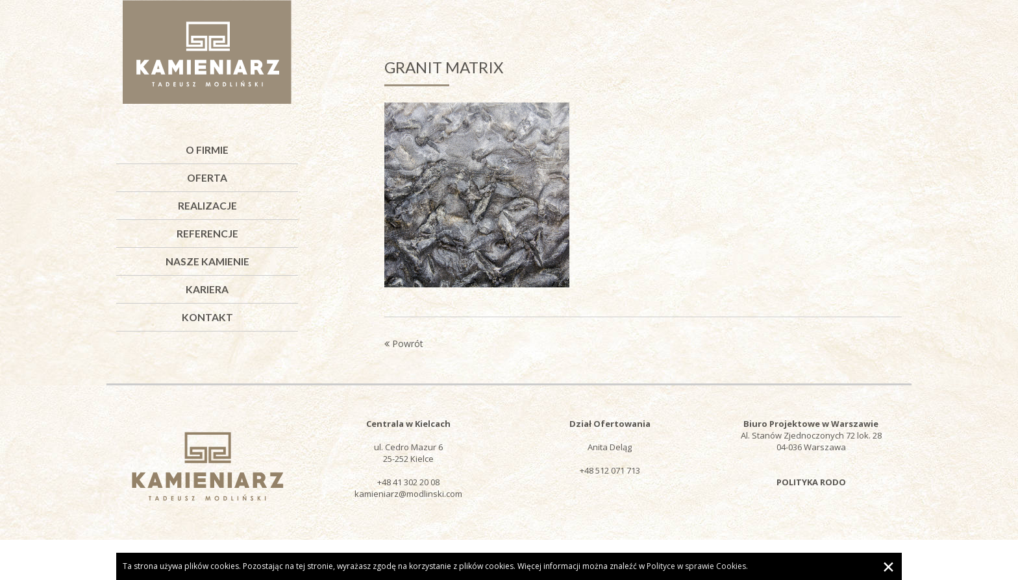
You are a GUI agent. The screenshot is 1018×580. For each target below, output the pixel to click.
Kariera (207, 289)
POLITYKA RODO (811, 482)
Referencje (207, 233)
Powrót (403, 343)
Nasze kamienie (207, 261)
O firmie (207, 150)
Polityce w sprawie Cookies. (697, 566)
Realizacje (207, 205)
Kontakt (207, 317)
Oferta (207, 178)
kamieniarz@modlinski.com (408, 494)
